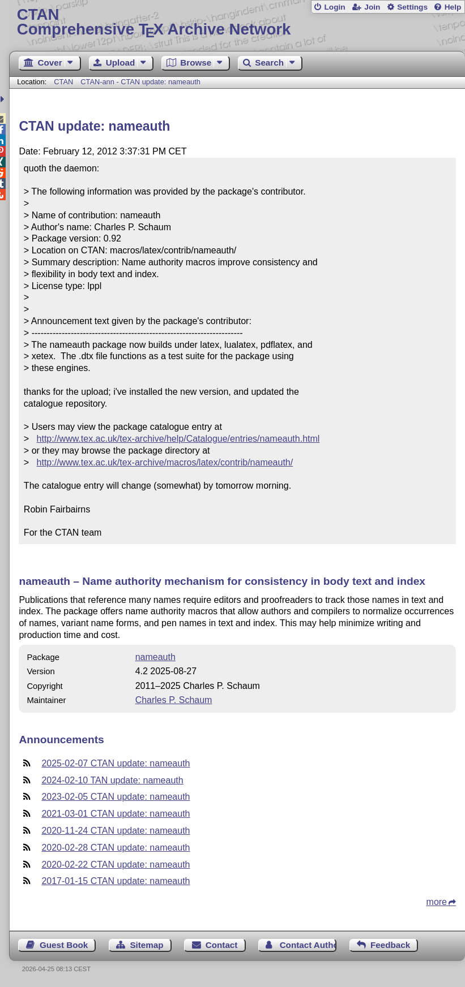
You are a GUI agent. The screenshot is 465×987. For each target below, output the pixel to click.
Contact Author (308, 945)
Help (453, 7)
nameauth (155, 657)
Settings (412, 7)
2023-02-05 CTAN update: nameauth (115, 796)
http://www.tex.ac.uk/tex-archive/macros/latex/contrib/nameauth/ (165, 462)
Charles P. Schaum (173, 700)
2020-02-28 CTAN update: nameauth (115, 847)
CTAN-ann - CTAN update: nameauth (140, 81)
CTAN (63, 81)
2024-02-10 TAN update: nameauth (112, 780)
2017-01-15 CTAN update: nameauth (115, 881)
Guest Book (64, 945)
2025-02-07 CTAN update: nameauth (115, 763)
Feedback (390, 945)
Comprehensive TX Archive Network (237, 22)
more (436, 902)
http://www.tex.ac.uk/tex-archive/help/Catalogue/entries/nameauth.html (178, 438)
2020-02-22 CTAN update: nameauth (115, 864)
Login (334, 7)
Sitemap (146, 945)
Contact (222, 945)
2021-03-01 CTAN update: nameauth (115, 813)
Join (372, 7)
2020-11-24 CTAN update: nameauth (115, 830)
